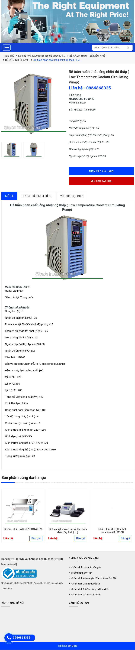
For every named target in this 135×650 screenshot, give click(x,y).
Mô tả (9, 196)
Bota (74, 646)
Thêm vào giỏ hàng (101, 171)
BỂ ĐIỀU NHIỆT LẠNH (17, 59)
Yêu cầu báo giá (101, 181)
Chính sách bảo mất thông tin (86, 567)
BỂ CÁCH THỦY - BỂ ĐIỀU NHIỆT (88, 55)
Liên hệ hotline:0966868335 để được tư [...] (42, 55)
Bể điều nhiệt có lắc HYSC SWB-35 (22, 529)
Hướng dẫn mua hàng (37, 196)
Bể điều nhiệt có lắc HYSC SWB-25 (67, 529)
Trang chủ (8, 55)
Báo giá (35, 538)
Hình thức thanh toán (81, 573)
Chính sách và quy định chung (86, 594)
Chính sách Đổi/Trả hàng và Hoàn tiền (90, 589)
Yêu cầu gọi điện (71, 196)
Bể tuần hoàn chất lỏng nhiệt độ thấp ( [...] (56, 59)
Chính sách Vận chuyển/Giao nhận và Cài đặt (93, 578)
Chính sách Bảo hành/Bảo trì (85, 584)
